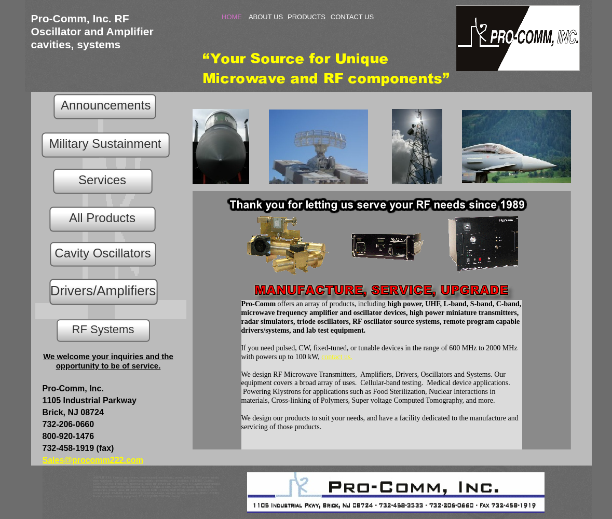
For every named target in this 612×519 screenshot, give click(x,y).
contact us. (336, 357)
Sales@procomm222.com (93, 460)
